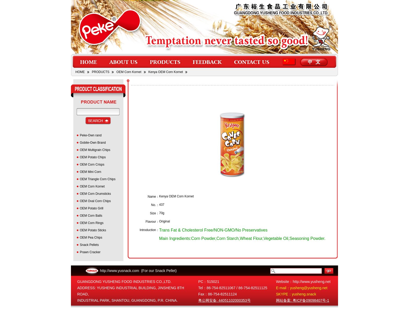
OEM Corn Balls (91, 215)
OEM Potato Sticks (93, 230)
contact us (252, 62)
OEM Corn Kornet (128, 72)
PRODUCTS (100, 72)
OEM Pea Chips (91, 237)
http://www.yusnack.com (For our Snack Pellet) (138, 271)
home (88, 62)
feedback (207, 62)
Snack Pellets (89, 245)
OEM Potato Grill (91, 208)
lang (306, 62)
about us (124, 62)
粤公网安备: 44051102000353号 (224, 300)
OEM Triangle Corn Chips (98, 179)
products (165, 62)
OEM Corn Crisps (92, 164)
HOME (80, 72)
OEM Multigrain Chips (95, 150)
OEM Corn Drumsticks (95, 194)
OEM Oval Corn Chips (95, 201)
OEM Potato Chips (93, 157)
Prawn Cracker (90, 252)
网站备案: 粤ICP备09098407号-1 (302, 300)
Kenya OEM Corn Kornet (165, 72)
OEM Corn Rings (92, 223)
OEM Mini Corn (90, 172)
